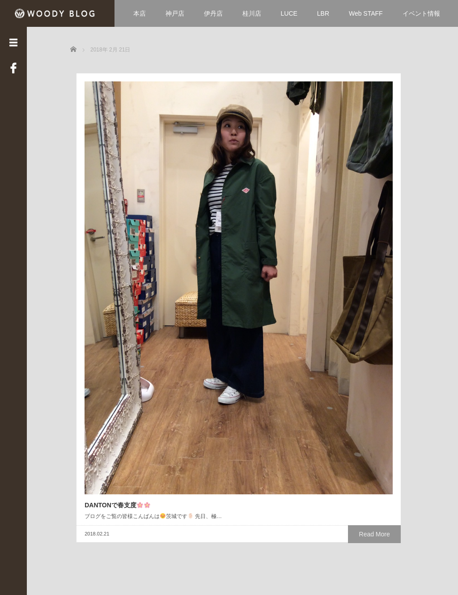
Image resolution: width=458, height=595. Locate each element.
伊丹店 (213, 13)
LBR (323, 13)
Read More (155, 281)
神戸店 (174, 13)
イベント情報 (421, 13)
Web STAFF (366, 13)
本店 (139, 13)
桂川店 (251, 13)
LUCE (289, 13)
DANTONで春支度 (111, 243)
